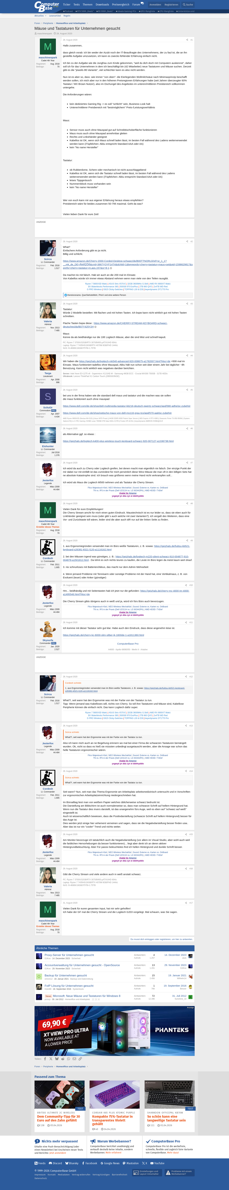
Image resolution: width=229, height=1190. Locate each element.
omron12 (49, 979)
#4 (191, 355)
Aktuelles (39, 15)
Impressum (40, 1174)
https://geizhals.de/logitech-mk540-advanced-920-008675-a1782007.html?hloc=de (124, 361)
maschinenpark (44, 33)
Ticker (66, 4)
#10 (191, 585)
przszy (48, 999)
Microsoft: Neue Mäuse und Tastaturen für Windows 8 (86, 996)
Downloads (102, 4)
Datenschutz (41, 1178)
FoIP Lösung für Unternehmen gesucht (69, 985)
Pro (54, 411)
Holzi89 (48, 989)
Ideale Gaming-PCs (127, 11)
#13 (191, 726)
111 (150, 1125)
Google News (111, 1163)
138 (40, 1125)
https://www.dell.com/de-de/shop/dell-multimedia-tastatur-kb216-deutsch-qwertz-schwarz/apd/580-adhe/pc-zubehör (127, 406)
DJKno (48, 958)
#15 (191, 834)
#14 (191, 771)
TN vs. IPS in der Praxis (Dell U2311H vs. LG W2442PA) (118, 490)
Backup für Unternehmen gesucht (66, 975)
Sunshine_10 (180, 999)
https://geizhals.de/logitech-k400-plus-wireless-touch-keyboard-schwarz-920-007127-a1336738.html (118, 441)
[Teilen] (187, 40)
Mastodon (133, 1163)
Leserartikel (55, 15)
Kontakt (52, 1174)
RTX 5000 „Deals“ (85, 11)
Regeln (67, 15)
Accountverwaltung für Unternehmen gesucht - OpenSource (82, 965)
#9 (191, 540)
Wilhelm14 (181, 978)
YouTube (159, 1163)
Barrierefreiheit (119, 1174)
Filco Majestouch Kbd (97, 488)
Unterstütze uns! (186, 11)
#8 (191, 503)
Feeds (41, 1163)
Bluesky (73, 1163)
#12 (191, 677)
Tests (77, 4)
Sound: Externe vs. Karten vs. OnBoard (150, 488)
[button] (46, 15)
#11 (191, 622)
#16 (191, 868)
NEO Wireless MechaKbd (120, 488)
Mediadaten (64, 1174)
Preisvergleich (120, 4)
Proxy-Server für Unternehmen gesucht (69, 955)
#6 (191, 428)
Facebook (91, 1163)
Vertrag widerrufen (81, 1174)
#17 (191, 903)
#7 (191, 463)
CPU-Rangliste (166, 11)
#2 (191, 241)
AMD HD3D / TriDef (153, 490)
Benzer (183, 989)
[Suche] (188, 5)
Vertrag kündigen (101, 1174)
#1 (191, 40)
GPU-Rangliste (148, 11)
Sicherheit (76, 958)
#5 (191, 390)
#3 (191, 304)
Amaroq (132, 493)
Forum (136, 4)
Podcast (69, 11)
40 (95, 1129)
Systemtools (78, 989)
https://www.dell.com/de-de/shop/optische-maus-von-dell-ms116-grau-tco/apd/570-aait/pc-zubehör (117, 413)
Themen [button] (87, 4)
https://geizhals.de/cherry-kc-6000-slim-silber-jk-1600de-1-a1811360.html (103, 635)
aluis (184, 958)
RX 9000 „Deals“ (105, 11)
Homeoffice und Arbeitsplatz (77, 999)
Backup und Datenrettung (81, 979)
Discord (57, 1163)
